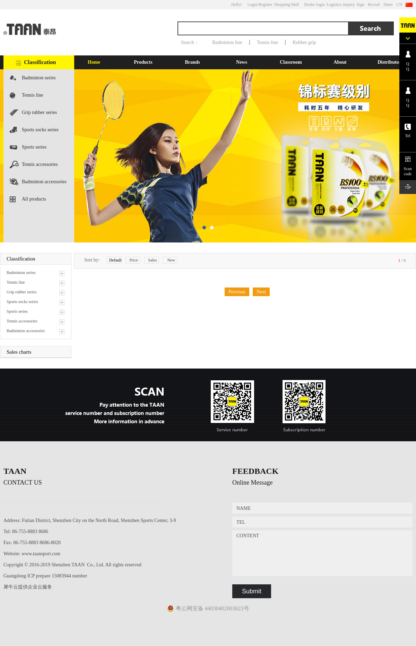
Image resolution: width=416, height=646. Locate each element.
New (171, 260)
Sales (152, 260)
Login (253, 4)
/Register (264, 4)
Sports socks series (40, 129)
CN (399, 4)
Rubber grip (304, 42)
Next (261, 291)
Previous (236, 291)
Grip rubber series (39, 112)
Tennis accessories (40, 164)
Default (115, 260)
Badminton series (39, 77)
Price (133, 260)
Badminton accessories (44, 181)
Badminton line (227, 42)
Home (94, 62)
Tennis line (267, 42)
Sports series (34, 147)
